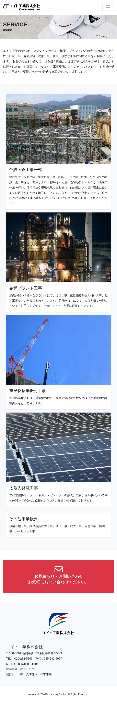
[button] (58, 576)
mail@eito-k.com (27, 663)
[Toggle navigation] (108, 7)
